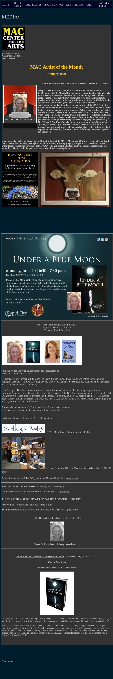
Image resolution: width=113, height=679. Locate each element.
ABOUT (47, 4)
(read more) (72, 478)
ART (28, 4)
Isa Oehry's (7, 379)
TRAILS (88, 4)
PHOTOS (78, 4)
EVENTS (36, 4)
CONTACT (57, 4)
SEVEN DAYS (23, 556)
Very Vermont (9, 504)
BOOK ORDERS (17, 4)
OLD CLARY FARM (102, 4)
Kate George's (9, 390)
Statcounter (7, 661)
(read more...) (73, 544)
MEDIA (69, 4)
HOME (5, 4)
